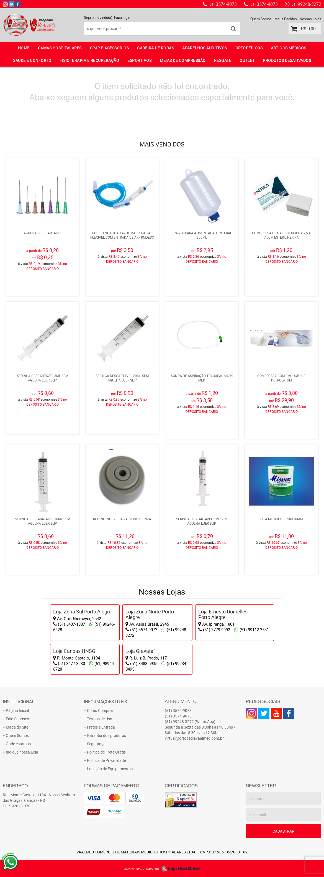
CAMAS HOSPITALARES (60, 47)
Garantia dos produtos (106, 735)
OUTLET (247, 60)
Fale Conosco (17, 718)
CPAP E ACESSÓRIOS (109, 47)
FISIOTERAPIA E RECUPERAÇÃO (89, 60)
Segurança (96, 743)
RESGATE (223, 60)
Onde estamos (18, 743)
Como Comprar (100, 710)
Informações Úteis (105, 702)
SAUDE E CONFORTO (32, 60)
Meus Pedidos (285, 18)
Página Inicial (17, 710)
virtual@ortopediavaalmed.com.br (194, 738)
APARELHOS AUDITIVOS (204, 47)
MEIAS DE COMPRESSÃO (183, 60)
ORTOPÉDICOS (249, 47)
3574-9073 (223, 4)
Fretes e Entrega (101, 727)
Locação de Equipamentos (110, 768)
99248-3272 (305, 4)
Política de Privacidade (106, 760)
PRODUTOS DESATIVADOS (287, 60)
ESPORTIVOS (139, 60)
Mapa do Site (17, 727)
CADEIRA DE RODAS (155, 47)
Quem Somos (261, 18)
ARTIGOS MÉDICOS (288, 47)
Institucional (18, 702)
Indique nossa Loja (22, 752)
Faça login (122, 17)
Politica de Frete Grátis (106, 752)
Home (24, 47)
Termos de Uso (99, 718)
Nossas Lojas (310, 18)
